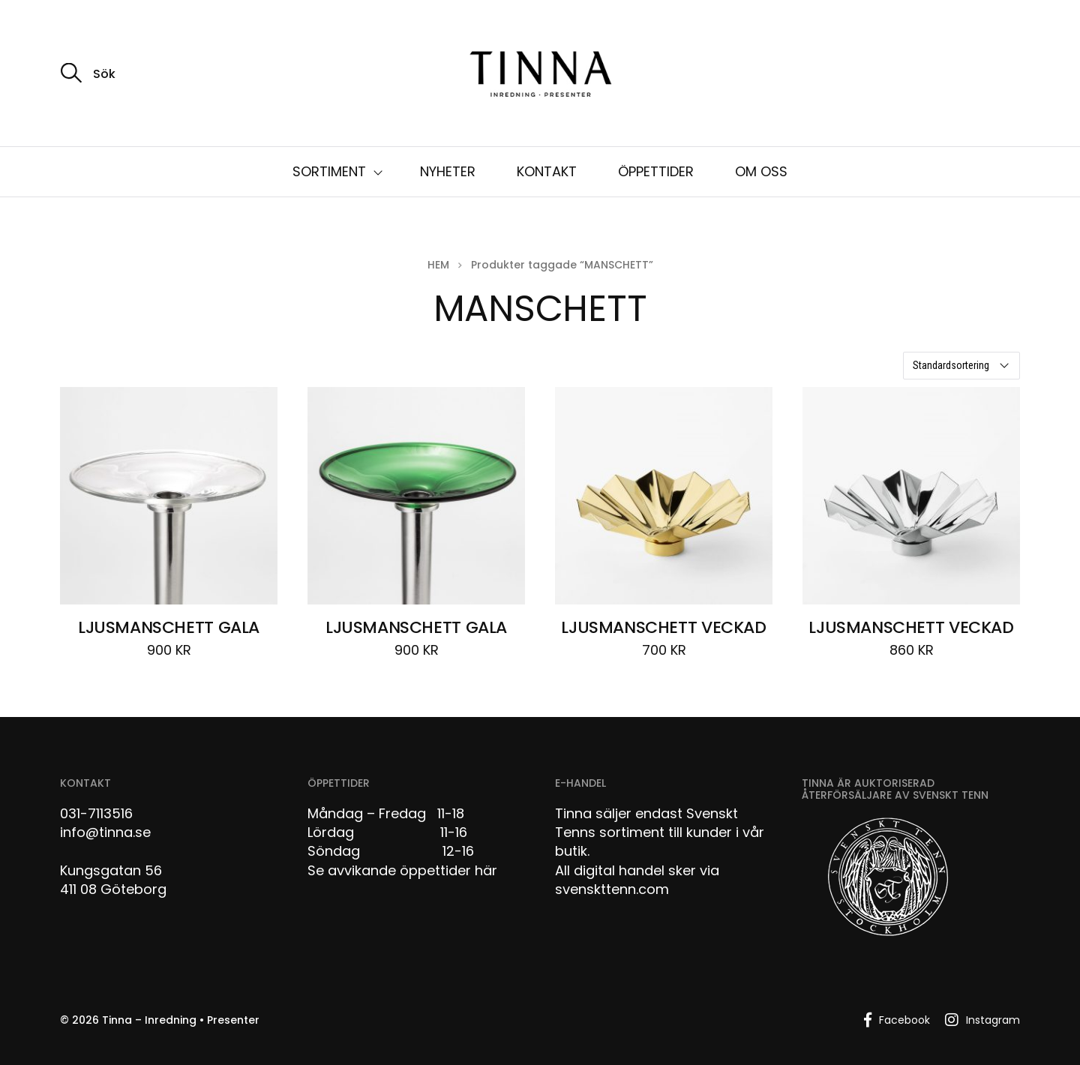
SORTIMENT (329, 171)
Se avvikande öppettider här (402, 870)
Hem (438, 264)
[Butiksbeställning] (961, 366)
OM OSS (761, 171)
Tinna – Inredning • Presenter (181, 1020)
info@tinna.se (105, 832)
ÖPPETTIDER (656, 171)
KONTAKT (547, 171)
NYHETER (448, 171)
